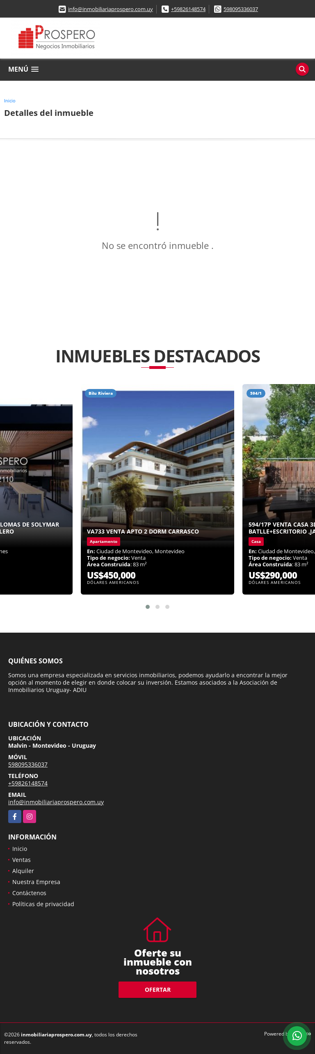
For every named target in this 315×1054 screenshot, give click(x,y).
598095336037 (241, 9)
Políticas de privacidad (43, 904)
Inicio (10, 100)
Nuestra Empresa (36, 882)
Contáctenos (29, 893)
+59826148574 (188, 9)
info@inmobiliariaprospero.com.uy (110, 9)
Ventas (21, 860)
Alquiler (23, 871)
